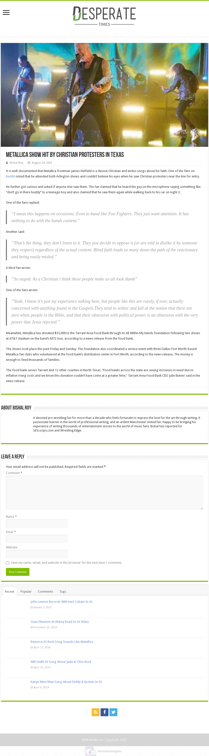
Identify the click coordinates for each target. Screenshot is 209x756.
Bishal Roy (16, 162)
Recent (9, 591)
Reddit (10, 176)
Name (11, 516)
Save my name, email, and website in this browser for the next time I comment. (66, 562)
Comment (14, 473)
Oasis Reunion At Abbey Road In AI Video (60, 622)
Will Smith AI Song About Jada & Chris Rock (61, 662)
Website (11, 547)
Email (11, 532)
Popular (26, 591)
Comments (45, 591)
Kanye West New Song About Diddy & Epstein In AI (66, 682)
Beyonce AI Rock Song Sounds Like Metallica (62, 642)
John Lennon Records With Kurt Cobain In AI (61, 602)
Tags (62, 591)
